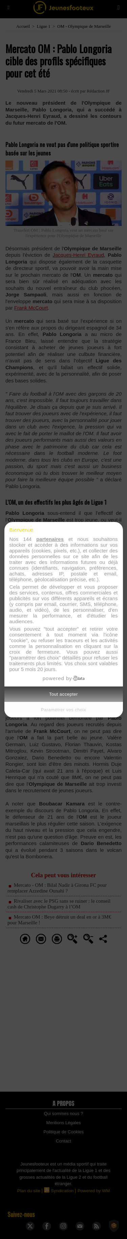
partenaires (50, 539)
